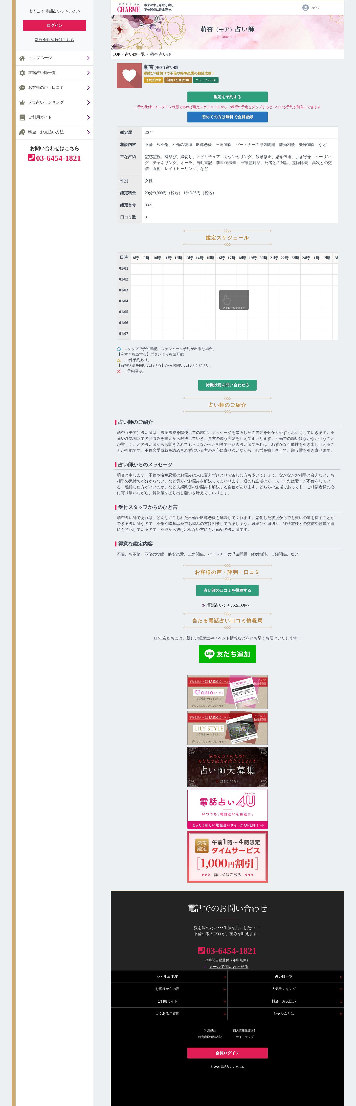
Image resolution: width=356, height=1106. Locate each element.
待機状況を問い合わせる (227, 385)
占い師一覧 (135, 54)
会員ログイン (227, 1053)
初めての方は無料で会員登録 (227, 117)
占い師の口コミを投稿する (227, 590)
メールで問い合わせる (228, 967)
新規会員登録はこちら (54, 40)
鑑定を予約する (227, 97)
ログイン (55, 25)
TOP (116, 54)
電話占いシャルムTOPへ (228, 605)
